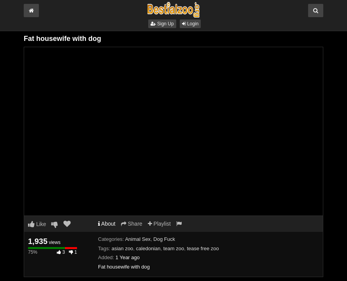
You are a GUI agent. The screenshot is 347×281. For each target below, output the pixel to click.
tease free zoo (203, 248)
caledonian (148, 248)
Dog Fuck (164, 239)
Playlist (159, 224)
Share (131, 224)
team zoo (173, 248)
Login (190, 24)
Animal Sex (138, 239)
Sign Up (162, 24)
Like (37, 224)
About (107, 224)
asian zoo (122, 248)
